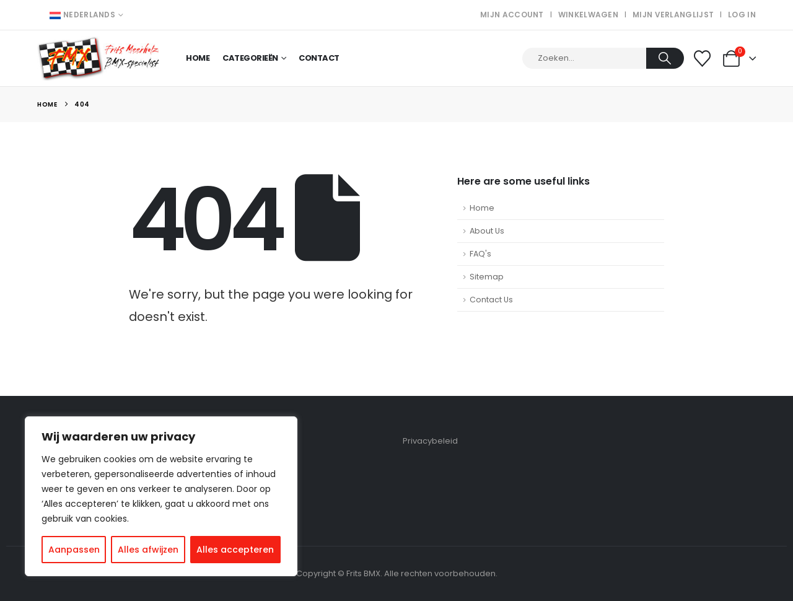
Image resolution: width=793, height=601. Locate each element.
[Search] (665, 58)
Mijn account (512, 14)
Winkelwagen (588, 14)
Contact (319, 58)
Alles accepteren (235, 549)
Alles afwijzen (148, 549)
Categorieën (250, 58)
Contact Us (491, 299)
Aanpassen (74, 549)
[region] (161, 496)
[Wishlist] (702, 58)
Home (197, 58)
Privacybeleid (430, 441)
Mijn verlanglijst (673, 14)
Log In (742, 14)
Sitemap (487, 276)
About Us (487, 231)
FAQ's (480, 253)
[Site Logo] (99, 58)
